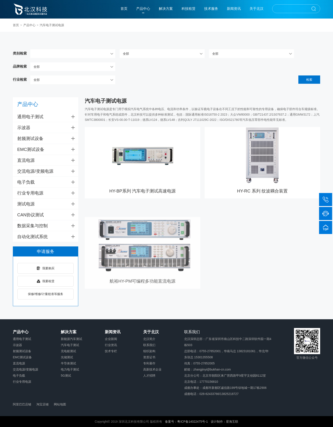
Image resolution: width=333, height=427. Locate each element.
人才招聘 (149, 375)
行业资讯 (111, 345)
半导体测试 (68, 363)
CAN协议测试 (47, 214)
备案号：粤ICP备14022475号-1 (186, 421)
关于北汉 (256, 8)
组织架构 (149, 351)
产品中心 (143, 8)
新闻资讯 (234, 8)
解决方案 (166, 8)
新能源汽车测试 (71, 339)
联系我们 (149, 345)
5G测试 (66, 375)
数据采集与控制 (47, 225)
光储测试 (67, 357)
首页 (124, 8)
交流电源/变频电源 (47, 171)
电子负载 (47, 182)
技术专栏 (111, 351)
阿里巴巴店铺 (22, 404)
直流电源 (47, 160)
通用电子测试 (47, 116)
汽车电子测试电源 (52, 25)
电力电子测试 (70, 369)
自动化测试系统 (47, 236)
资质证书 (149, 357)
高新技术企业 (152, 369)
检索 (309, 79)
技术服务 (211, 8)
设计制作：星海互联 (224, 421)
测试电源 (47, 203)
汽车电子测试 (70, 345)
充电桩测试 (68, 351)
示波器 (47, 127)
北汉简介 (149, 339)
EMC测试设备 (47, 149)
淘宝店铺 (42, 404)
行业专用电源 (47, 193)
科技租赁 (188, 8)
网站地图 (60, 404)
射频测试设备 (47, 138)
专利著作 (149, 363)
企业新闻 (111, 339)
